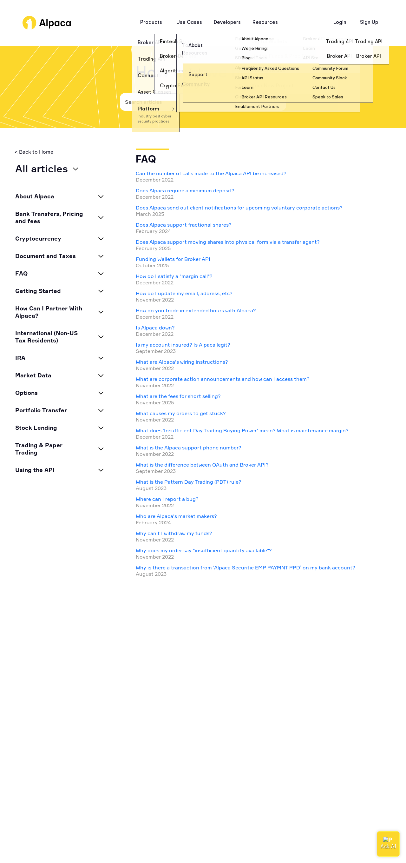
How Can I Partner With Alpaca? (48, 312)
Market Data (33, 375)
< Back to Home (33, 152)
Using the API (35, 469)
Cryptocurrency (38, 238)
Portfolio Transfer (41, 410)
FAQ (21, 273)
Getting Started (38, 290)
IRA (20, 357)
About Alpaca (34, 196)
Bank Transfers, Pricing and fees (49, 217)
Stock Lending (36, 427)
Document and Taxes (45, 255)
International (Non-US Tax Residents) (46, 336)
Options (26, 392)
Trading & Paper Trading (38, 448)
